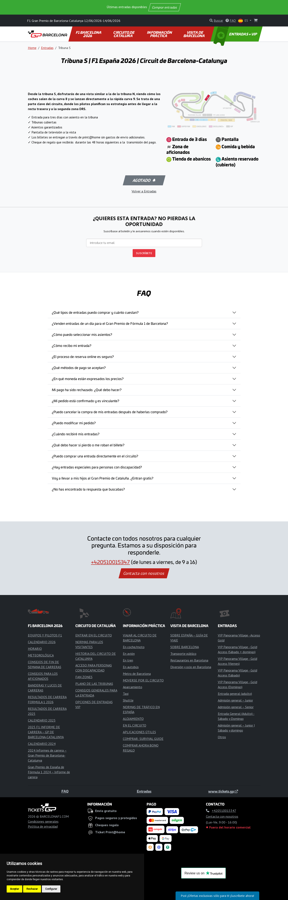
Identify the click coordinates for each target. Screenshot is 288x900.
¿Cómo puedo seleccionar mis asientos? (82, 334)
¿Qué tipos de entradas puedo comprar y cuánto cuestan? (95, 312)
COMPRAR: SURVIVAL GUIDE (143, 739)
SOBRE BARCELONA (184, 647)
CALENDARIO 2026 (42, 642)
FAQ (65, 791)
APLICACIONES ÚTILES (139, 732)
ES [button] (243, 20)
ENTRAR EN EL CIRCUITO (93, 635)
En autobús (131, 667)
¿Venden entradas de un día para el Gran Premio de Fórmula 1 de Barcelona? (110, 323)
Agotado (143, 180)
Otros (222, 737)
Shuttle (128, 700)
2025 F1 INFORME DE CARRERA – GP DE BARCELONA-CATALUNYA (46, 732)
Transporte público (183, 653)
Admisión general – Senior (236, 707)
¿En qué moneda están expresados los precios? (87, 378)
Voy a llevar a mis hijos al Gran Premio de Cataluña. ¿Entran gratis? (102, 478)
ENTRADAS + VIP (235, 33)
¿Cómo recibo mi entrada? (71, 345)
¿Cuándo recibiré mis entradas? (75, 434)
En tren (128, 660)
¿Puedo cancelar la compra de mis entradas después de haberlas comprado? (109, 411)
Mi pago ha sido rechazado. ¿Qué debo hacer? (86, 389)
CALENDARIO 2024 (42, 744)
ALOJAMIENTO (133, 719)
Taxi (125, 694)
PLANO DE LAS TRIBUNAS (94, 684)
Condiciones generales (43, 821)
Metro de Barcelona (137, 674)
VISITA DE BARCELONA (194, 34)
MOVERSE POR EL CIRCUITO (143, 680)
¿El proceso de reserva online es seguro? (83, 356)
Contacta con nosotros (144, 573)
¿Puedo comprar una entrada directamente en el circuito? (95, 456)
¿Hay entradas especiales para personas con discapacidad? (97, 467)
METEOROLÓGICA (41, 655)
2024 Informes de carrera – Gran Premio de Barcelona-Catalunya (47, 755)
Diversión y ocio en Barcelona (190, 667)
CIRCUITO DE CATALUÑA (124, 34)
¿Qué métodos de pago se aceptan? (79, 367)
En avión (129, 653)
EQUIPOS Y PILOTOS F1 (45, 635)
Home (32, 48)
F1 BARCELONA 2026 (88, 34)
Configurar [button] (51, 888)
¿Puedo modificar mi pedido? (74, 423)
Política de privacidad (43, 826)
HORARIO (35, 648)
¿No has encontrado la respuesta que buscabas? (88, 489)
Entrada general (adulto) (235, 694)
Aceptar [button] (14, 888)
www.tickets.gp (223, 791)
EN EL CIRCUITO (134, 725)
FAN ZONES (83, 677)
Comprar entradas (165, 7)
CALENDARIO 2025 (42, 720)
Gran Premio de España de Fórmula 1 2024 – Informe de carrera (49, 772)
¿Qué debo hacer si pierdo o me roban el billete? (88, 445)
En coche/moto (134, 647)
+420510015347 (110, 561)
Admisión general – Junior (235, 700)
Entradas (47, 48)
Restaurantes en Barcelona (189, 660)
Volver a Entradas (144, 191)
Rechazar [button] (32, 888)
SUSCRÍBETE (144, 253)
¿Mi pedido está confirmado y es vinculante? (85, 400)
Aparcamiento (132, 687)
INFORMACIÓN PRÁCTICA (160, 34)
